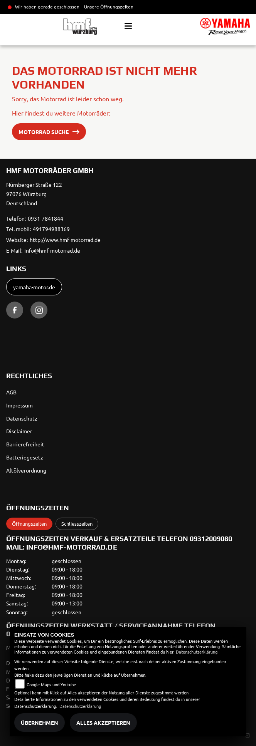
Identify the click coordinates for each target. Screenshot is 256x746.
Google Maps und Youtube (51, 684)
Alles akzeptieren (103, 722)
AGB (11, 392)
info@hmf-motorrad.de (52, 250)
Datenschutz (21, 418)
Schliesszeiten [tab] (77, 523)
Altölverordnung (26, 470)
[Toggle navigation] (128, 26)
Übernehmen (39, 722)
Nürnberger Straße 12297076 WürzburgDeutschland (34, 193)
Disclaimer (19, 430)
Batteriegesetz (24, 457)
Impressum (19, 405)
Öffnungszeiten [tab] (29, 523)
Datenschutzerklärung (196, 652)
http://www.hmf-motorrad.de (65, 239)
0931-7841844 (45, 218)
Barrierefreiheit (25, 444)
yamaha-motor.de (34, 286)
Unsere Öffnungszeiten (108, 6)
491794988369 (51, 228)
